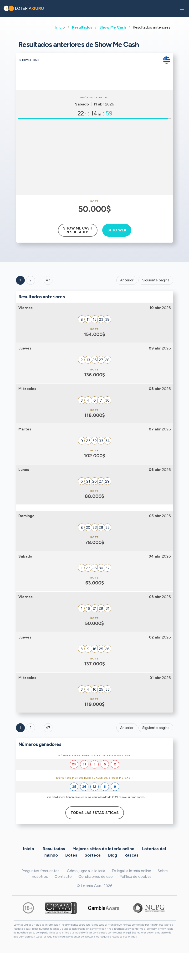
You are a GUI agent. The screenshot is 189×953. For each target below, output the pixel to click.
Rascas (131, 855)
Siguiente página (155, 280)
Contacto (63, 876)
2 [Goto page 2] (30, 280)
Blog (112, 855)
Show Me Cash (112, 27)
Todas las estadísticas (95, 813)
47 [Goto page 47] (48, 728)
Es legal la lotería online (131, 870)
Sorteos (93, 855)
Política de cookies (135, 876)
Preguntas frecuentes (40, 870)
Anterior (126, 280)
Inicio (60, 27)
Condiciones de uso (95, 876)
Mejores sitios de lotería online (103, 848)
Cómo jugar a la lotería (86, 870)
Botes (71, 855)
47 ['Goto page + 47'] (48, 280)
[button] (182, 8)
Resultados (82, 27)
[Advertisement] (94, 157)
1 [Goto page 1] (20, 280)
